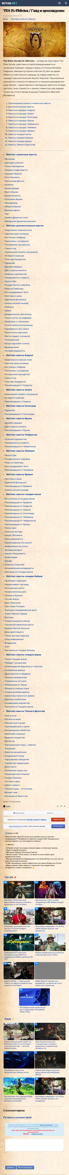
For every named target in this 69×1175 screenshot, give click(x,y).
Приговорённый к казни (17, 726)
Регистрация (58, 826)
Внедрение (10, 643)
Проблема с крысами (15, 580)
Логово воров (12, 599)
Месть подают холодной (17, 336)
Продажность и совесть (17, 277)
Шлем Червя (11, 557)
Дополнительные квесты (21, 106)
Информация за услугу (16, 546)
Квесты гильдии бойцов (20, 137)
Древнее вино (12, 347)
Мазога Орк (10, 281)
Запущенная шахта (14, 588)
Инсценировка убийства (17, 730)
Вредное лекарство (15, 737)
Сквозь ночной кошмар (16, 303)
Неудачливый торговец (17, 584)
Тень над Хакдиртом (15, 259)
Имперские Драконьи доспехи (20, 221)
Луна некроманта (14, 539)
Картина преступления (17, 234)
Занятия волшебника (15, 752)
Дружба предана (13, 266)
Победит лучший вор (15, 663)
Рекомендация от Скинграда (19, 414)
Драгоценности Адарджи (18, 673)
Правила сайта (37, 1134)
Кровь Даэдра (12, 188)
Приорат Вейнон (13, 173)
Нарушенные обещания (17, 759)
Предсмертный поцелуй (17, 774)
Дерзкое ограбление (15, 699)
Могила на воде (13, 719)
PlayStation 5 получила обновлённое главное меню (16, 1071)
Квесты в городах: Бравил (21, 131)
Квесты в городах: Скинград (22, 117)
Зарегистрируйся (46, 1125)
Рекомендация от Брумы (17, 430)
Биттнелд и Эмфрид (15, 237)
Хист (7, 646)
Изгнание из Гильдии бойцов (20, 650)
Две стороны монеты (15, 270)
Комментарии (18, 813)
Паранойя (10, 263)
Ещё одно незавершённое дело (21, 610)
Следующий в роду (14, 756)
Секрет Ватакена (13, 535)
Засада (8, 561)
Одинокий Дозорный (15, 299)
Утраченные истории (15, 681)
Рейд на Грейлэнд (14, 288)
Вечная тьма (11, 792)
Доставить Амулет (14, 162)
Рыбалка (9, 307)
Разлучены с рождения (17, 241)
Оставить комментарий (17, 1117)
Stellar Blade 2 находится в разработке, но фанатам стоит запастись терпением (48, 983)
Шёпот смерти (12, 785)
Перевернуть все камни (17, 329)
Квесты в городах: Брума (21, 120)
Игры (5, 19)
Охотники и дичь (13, 296)
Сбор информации (14, 639)
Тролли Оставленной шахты (19, 624)
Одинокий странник (15, 734)
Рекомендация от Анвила (18, 401)
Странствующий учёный (17, 621)
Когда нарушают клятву (17, 343)
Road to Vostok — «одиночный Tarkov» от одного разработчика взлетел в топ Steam (18, 983)
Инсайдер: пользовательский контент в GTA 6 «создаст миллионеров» (17, 928)
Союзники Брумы (14, 199)
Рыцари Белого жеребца (17, 285)
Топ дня (8, 876)
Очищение (10, 748)
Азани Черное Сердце (16, 613)
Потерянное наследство (17, 244)
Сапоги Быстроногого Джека (19, 695)
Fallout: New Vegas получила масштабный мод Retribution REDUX (47, 1072)
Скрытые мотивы (13, 531)
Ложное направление (16, 677)
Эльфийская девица (15, 670)
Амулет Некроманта (15, 553)
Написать (50, 813)
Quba (8, 806)
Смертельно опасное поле (18, 230)
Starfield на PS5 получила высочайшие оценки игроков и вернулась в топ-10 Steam (17, 902)
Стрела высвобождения (17, 692)
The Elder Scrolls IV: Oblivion (23, 19)
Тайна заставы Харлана (17, 635)
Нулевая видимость (15, 350)
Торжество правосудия (17, 763)
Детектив (9, 741)
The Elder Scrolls (15, 801)
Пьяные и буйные (13, 595)
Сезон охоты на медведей (18, 318)
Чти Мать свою (12, 781)
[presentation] (24, 1159)
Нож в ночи (10, 715)
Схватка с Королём (14, 564)
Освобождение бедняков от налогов (23, 666)
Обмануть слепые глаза (17, 688)
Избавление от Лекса (16, 684)
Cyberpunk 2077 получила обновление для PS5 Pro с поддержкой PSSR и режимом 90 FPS (18, 956)
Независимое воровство (17, 703)
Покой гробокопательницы (19, 325)
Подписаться (58, 819)
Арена (8, 310)
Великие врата (12, 210)
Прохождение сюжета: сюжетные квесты (29, 103)
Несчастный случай (15, 723)
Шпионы (9, 184)
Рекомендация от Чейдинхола (20, 446)
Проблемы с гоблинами (17, 321)
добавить (10, 1167)
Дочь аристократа (14, 632)
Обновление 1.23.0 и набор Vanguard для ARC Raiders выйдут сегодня (49, 902)
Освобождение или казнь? (18, 542)
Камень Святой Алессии (17, 628)
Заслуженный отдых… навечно (20, 745)
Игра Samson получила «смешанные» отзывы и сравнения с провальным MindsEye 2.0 (46, 1045)
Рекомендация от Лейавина (19, 470)
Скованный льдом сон (16, 770)
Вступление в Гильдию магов (20, 498)
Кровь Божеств (12, 195)
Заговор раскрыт (13, 550)
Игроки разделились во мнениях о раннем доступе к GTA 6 (49, 954)
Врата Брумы (11, 192)
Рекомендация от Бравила (18, 486)
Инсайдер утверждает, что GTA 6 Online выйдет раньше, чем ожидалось (49, 928)
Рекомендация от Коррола (18, 385)
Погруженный (12, 339)
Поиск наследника (14, 166)
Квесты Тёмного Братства (21, 144)
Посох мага (10, 528)
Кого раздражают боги (16, 292)
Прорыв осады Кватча (16, 170)
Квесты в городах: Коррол (21, 110)
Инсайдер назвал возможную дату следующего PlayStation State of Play (33, 1009)
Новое (7, 1018)
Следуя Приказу (13, 777)
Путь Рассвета (12, 177)
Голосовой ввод (25, 1167)
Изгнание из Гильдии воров (19, 706)
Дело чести (10, 766)
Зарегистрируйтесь (15, 826)
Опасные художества (16, 274)
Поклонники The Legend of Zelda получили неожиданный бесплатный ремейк (18, 1098)
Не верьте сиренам (14, 255)
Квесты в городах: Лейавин (22, 127)
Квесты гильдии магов (19, 134)
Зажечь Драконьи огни (16, 217)
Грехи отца (10, 248)
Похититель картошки (16, 332)
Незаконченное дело (15, 591)
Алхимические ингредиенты (19, 568)
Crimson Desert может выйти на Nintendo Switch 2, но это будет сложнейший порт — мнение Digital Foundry (17, 1045)
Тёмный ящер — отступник (18, 788)
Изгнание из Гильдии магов (19, 572)
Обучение (10, 159)
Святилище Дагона (14, 181)
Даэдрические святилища (18, 314)
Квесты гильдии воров (19, 141)
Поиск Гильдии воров (16, 659)
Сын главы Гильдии (15, 606)
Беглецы (9, 617)
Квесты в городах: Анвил (21, 113)
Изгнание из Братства (16, 796)
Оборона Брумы (13, 206)
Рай (7, 214)
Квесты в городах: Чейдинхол (23, 124)
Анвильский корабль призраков (21, 252)
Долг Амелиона (13, 602)
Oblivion (6, 801)
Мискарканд (11, 203)
